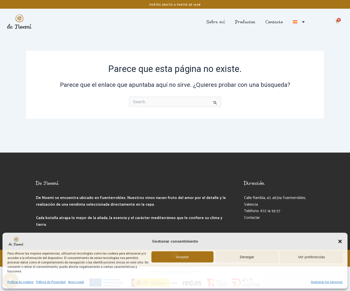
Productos (245, 21)
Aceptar (182, 257)
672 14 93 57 (270, 211)
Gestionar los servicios (327, 282)
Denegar (247, 257)
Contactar (252, 217)
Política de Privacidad (51, 282)
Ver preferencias (311, 257)
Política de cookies (20, 282)
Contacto (274, 21)
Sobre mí (215, 21)
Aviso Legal (76, 282)
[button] (340, 241)
